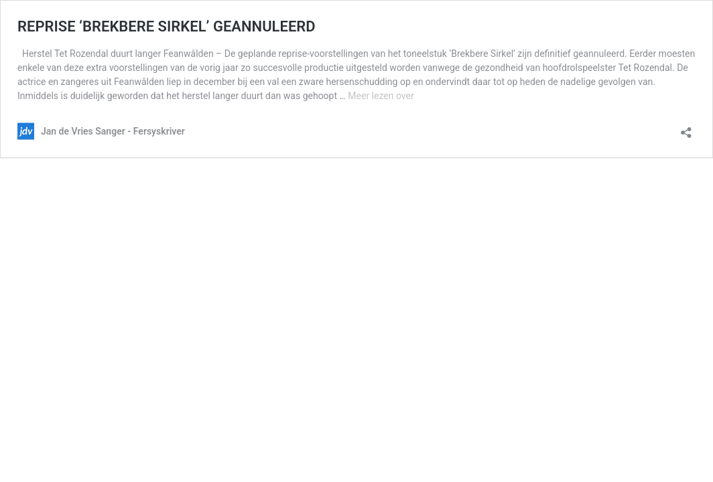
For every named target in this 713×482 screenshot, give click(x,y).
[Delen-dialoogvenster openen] (686, 128)
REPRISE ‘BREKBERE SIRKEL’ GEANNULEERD (166, 26)
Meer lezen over (380, 95)
